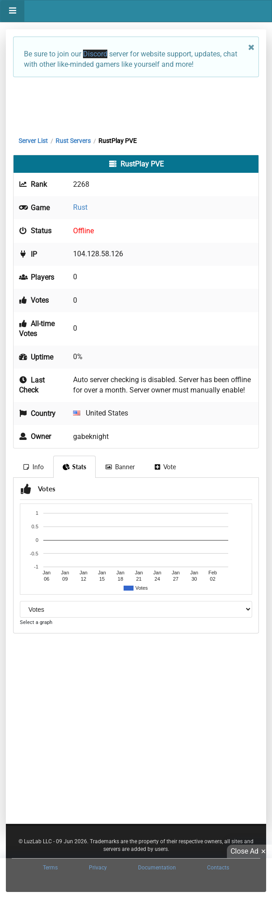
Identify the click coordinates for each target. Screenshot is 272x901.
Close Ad (249, 851)
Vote (165, 467)
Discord (95, 54)
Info (33, 467)
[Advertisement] (136, 104)
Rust (80, 207)
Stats (75, 467)
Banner (120, 467)
